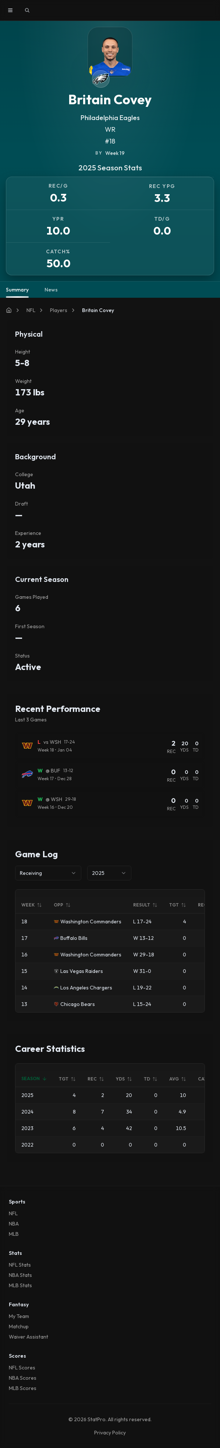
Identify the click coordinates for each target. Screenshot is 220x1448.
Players (58, 310)
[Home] (9, 310)
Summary (17, 292)
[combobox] (48, 873)
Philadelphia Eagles (110, 117)
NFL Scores (22, 1367)
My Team (19, 1316)
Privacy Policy (110, 1432)
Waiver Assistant (28, 1336)
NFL (30, 310)
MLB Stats (20, 1285)
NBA (14, 1223)
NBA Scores (22, 1378)
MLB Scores (22, 1388)
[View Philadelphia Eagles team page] (101, 79)
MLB (14, 1234)
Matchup (19, 1326)
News (51, 289)
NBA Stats (20, 1275)
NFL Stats (20, 1264)
